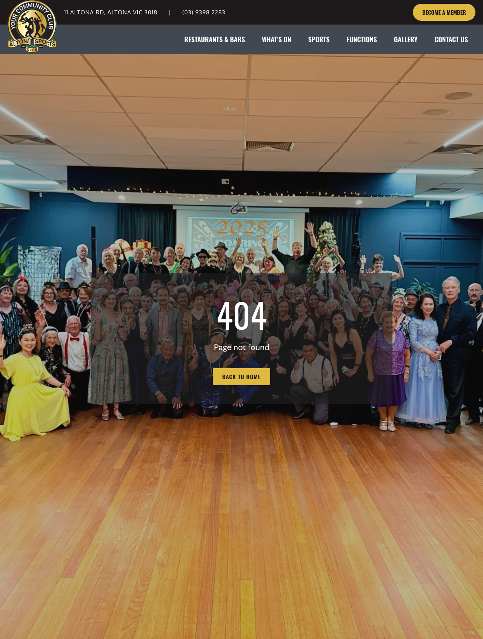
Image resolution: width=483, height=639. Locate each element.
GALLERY (405, 39)
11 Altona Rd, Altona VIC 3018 (110, 12)
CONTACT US (451, 39)
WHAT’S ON (276, 39)
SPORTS (319, 39)
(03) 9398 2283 (203, 12)
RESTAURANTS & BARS (214, 39)
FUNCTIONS (361, 39)
